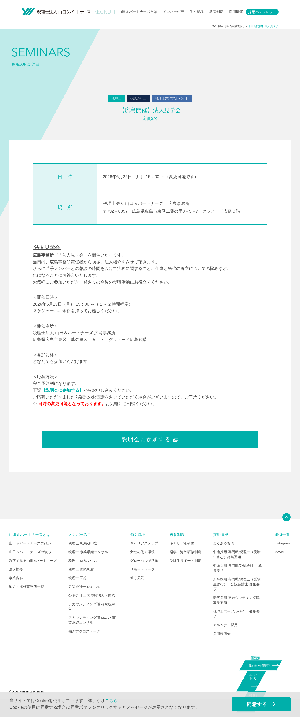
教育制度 (216, 12)
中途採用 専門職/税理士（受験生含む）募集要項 (237, 566)
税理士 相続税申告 (83, 555)
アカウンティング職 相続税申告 (91, 618)
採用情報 (236, 12)
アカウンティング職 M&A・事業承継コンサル (92, 632)
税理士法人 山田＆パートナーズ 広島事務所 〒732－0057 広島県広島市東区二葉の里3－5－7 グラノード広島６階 (171, 213)
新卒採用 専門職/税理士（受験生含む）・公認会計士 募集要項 (237, 596)
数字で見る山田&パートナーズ (33, 573)
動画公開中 (262, 664)
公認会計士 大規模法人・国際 (91, 608)
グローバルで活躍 (144, 573)
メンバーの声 (173, 12)
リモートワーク (142, 581)
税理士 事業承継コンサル (88, 564)
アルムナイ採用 (225, 637)
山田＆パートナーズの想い (30, 555)
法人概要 (16, 581)
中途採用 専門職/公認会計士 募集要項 (237, 580)
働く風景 (137, 590)
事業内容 (16, 590)
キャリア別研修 (182, 555)
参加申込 (149, 132)
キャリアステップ (144, 555)
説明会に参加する (150, 445)
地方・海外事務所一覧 (26, 599)
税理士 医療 (77, 590)
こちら (111, 700)
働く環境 (197, 12)
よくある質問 (223, 555)
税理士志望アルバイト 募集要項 (236, 625)
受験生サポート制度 (185, 573)
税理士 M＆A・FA (82, 573)
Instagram (282, 555)
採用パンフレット (262, 12)
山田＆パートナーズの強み (30, 564)
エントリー (259, 682)
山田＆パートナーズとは (138, 12)
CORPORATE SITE (148, 677)
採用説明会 (222, 646)
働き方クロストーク (84, 643)
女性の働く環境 (142, 564)
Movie (279, 564)
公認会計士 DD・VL (84, 599)
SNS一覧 (282, 547)
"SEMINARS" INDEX (149, 504)
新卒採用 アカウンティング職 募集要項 (236, 612)
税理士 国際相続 (81, 581)
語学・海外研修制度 (185, 564)
